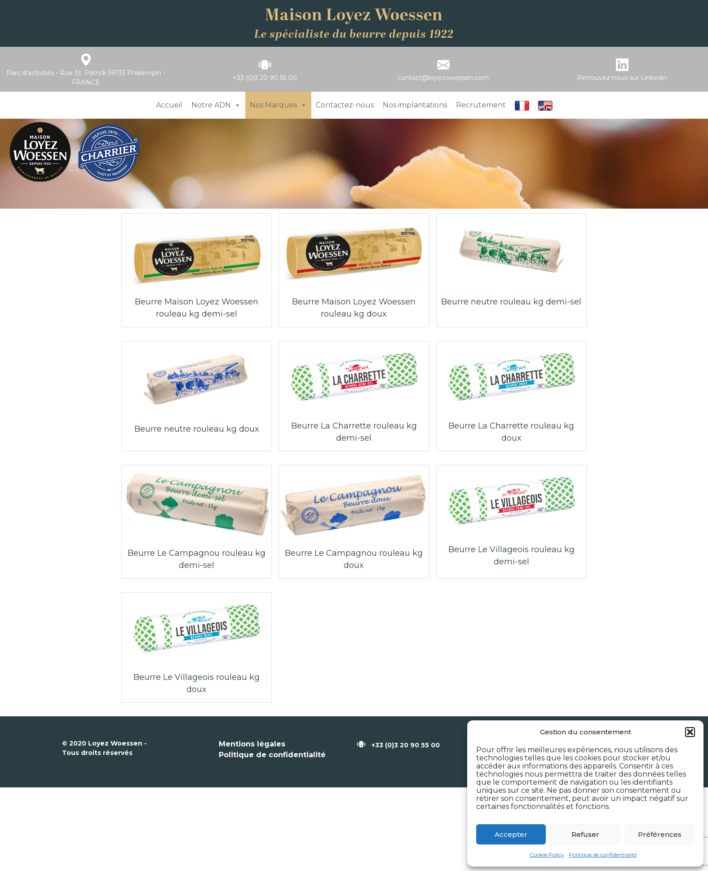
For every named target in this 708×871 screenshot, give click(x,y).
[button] (690, 732)
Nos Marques (278, 105)
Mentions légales (252, 744)
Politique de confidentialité (603, 854)
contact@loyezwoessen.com (443, 78)
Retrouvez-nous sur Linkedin (622, 78)
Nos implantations (415, 105)
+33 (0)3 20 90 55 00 (265, 78)
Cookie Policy (547, 854)
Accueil (169, 105)
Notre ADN (216, 105)
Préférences (659, 834)
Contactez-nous (345, 105)
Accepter (511, 834)
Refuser (585, 834)
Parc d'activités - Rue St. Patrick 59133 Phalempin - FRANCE (85, 77)
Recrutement (481, 105)
